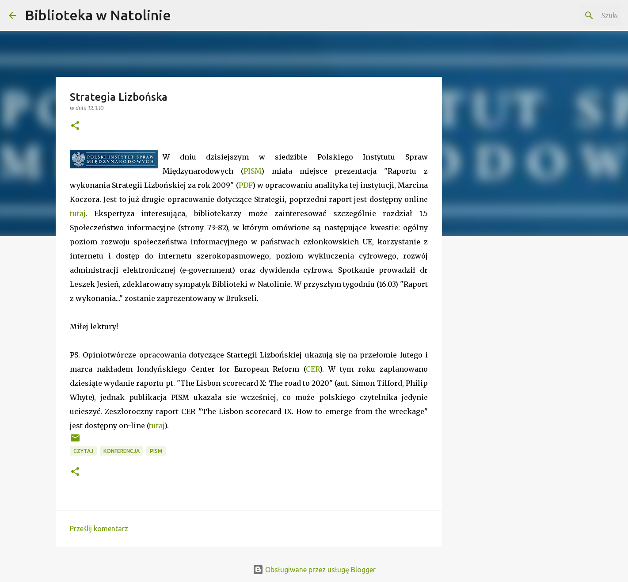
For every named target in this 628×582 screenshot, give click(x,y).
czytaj (83, 451)
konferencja (121, 451)
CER (313, 369)
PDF (245, 185)
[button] (75, 126)
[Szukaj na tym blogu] (574, 15)
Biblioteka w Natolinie (98, 15)
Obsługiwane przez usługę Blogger (314, 570)
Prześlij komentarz (99, 529)
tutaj (77, 213)
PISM (252, 171)
